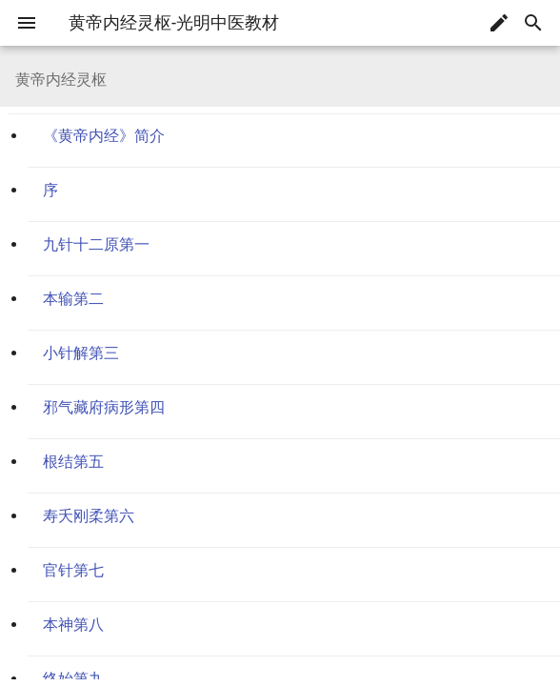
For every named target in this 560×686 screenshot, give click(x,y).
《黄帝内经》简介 (104, 136)
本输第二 (73, 299)
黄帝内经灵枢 (59, 50)
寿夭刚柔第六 (88, 516)
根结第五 (73, 462)
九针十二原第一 (96, 244)
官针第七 (73, 570)
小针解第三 (81, 353)
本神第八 (73, 624)
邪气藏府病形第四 (104, 407)
